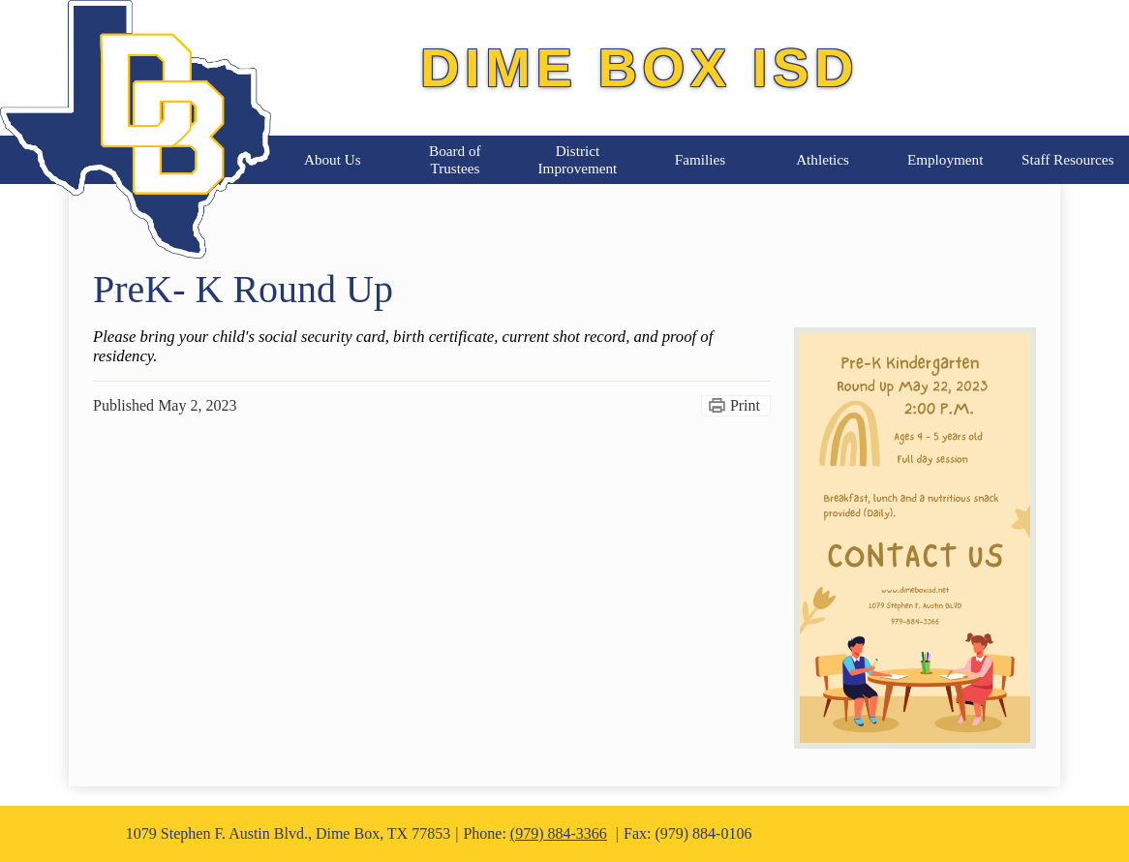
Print (745, 405)
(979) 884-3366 (558, 833)
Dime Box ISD (639, 67)
